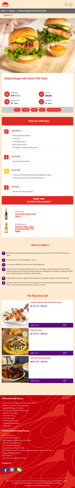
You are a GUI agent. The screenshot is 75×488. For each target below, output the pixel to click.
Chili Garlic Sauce (8, 415)
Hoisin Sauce (7, 426)
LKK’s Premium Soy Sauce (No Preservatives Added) (19, 403)
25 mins (35, 353)
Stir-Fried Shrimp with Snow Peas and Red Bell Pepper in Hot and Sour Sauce (27, 450)
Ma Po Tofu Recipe (9, 435)
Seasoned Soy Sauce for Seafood (13, 408)
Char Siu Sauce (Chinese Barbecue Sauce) (16, 410)
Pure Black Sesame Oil (10, 421)
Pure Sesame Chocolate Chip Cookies (15, 458)
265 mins (36, 381)
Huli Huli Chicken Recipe (40, 358)
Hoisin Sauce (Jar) (9, 418)
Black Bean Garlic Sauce (10, 413)
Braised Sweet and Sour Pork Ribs (14, 448)
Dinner (34, 110)
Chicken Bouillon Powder (11, 423)
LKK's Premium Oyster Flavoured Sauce (15, 405)
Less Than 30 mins (54, 110)
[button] (66, 4)
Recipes (12, 11)
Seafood (25, 110)
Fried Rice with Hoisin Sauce (12, 443)
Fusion (17, 110)
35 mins (35, 325)
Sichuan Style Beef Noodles (11, 453)
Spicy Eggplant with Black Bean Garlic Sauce (17, 440)
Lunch (42, 110)
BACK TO (8, 15)
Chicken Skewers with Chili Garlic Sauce (46, 302)
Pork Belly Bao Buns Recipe (12, 445)
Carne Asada (7, 455)
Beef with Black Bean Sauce (12, 438)
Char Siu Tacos (36, 330)
